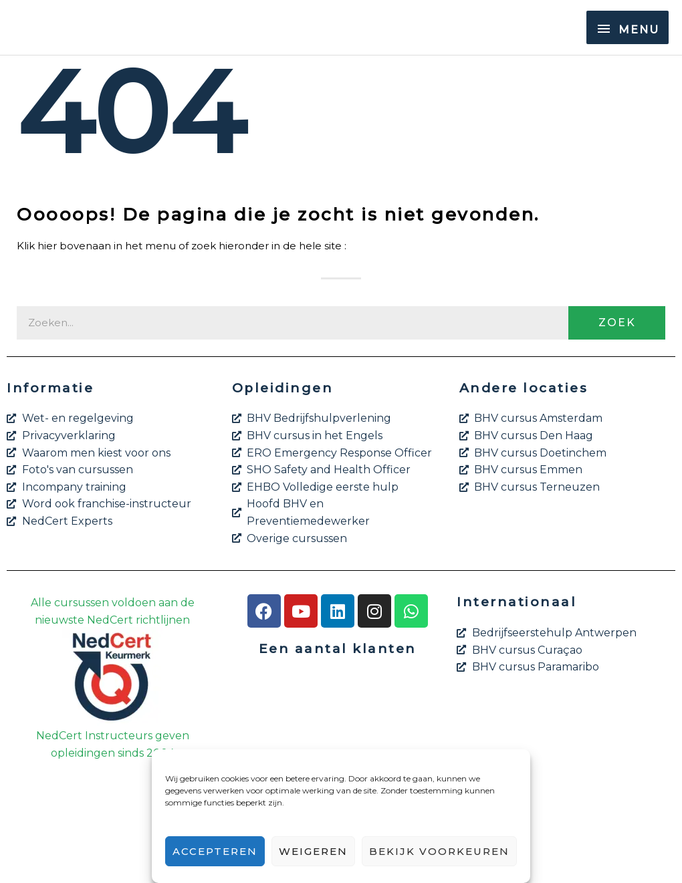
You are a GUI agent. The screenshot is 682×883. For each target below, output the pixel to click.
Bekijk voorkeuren (439, 851)
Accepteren (215, 851)
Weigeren (313, 851)
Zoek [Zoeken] (617, 322)
